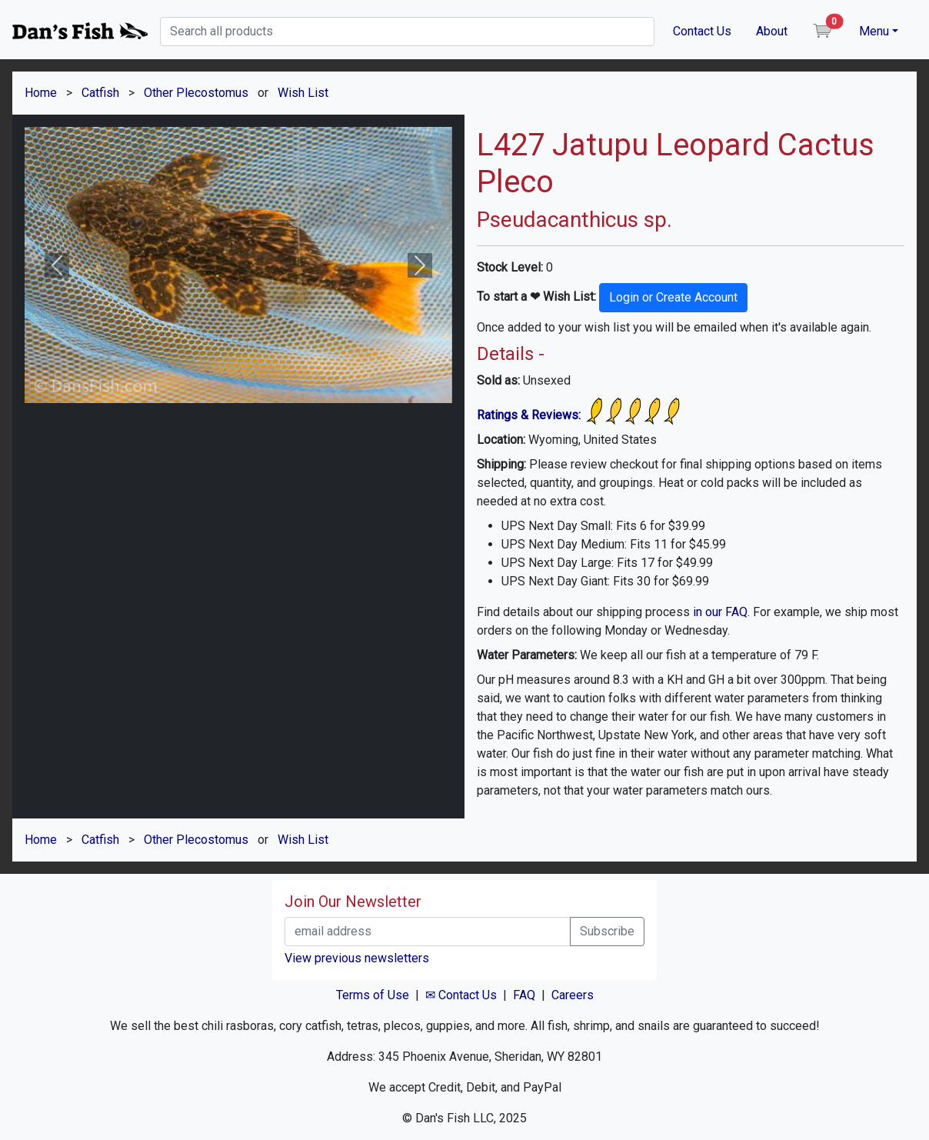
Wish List (303, 92)
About (771, 31)
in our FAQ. (721, 612)
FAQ (524, 995)
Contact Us (702, 31)
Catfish (100, 92)
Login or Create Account (673, 297)
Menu (874, 31)
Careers (572, 995)
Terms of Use (372, 995)
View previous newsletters (357, 958)
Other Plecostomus (196, 92)
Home (41, 92)
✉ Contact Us (461, 995)
